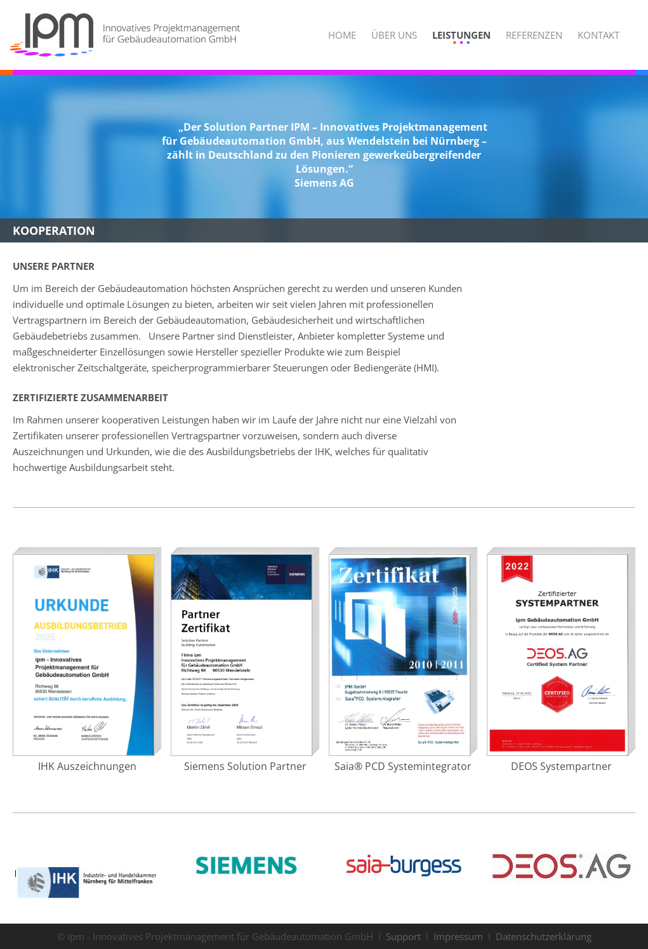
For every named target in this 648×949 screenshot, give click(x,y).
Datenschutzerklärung (544, 936)
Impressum (458, 936)
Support (403, 936)
